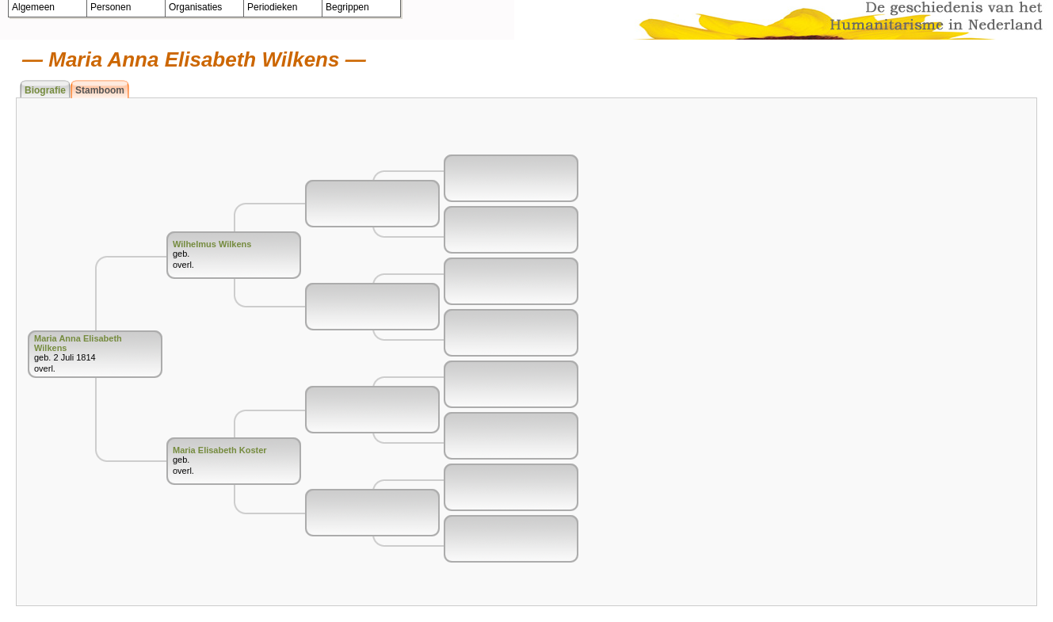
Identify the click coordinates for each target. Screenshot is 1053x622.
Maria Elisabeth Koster (220, 450)
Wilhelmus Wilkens (212, 244)
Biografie (45, 90)
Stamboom (99, 90)
